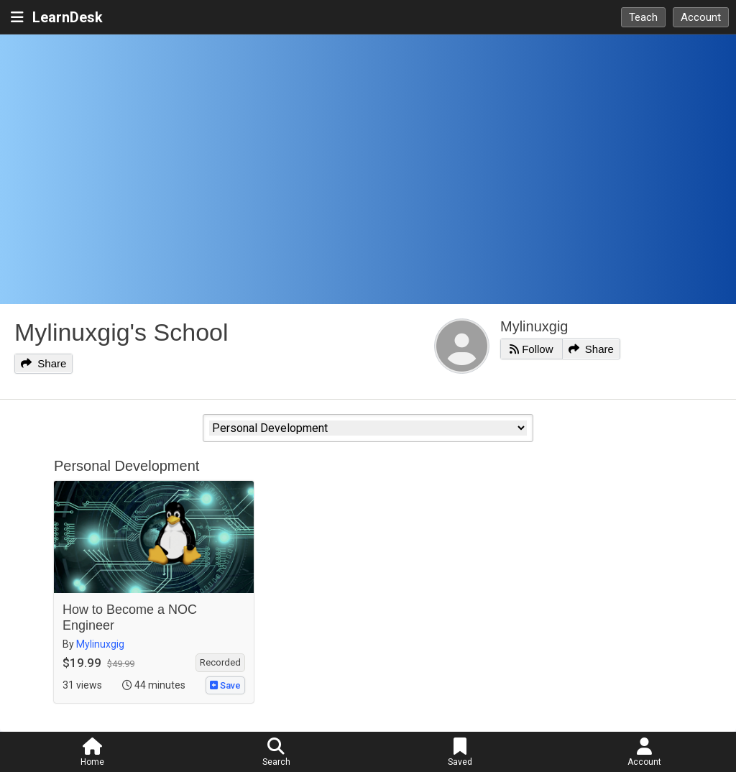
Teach (643, 17)
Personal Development (126, 466)
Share (43, 363)
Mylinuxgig (534, 326)
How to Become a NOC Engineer (130, 617)
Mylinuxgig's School (121, 332)
